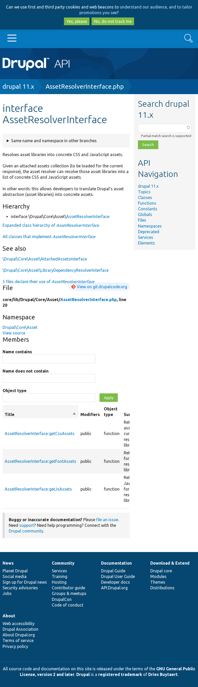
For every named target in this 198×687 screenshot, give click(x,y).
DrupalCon (62, 599)
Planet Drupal (15, 570)
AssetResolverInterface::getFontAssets (40, 461)
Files (142, 220)
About (9, 615)
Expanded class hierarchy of (51, 225)
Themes (157, 582)
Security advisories (20, 587)
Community (63, 563)
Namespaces (150, 226)
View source (14, 333)
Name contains (17, 351)
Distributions (162, 587)
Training (59, 576)
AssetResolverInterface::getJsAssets (38, 489)
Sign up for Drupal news (25, 582)
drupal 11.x (18, 86)
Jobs (7, 593)
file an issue (107, 519)
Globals (145, 214)
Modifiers (90, 414)
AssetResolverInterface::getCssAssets (40, 433)
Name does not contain (25, 371)
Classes (145, 197)
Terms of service (18, 640)
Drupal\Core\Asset (20, 327)
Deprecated (148, 231)
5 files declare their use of (48, 281)
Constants (147, 208)
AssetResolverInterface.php (85, 86)
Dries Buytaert (163, 674)
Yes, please (77, 21)
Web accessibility (19, 623)
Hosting (59, 582)
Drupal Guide (113, 570)
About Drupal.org (19, 634)
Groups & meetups (69, 593)
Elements (146, 243)
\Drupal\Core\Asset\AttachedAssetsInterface (45, 259)
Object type (15, 390)
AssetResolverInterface (87, 216)
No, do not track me (112, 21)
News (8, 563)
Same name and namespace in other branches (54, 140)
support (26, 525)
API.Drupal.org (114, 587)
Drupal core (161, 570)
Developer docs (115, 582)
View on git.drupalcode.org (102, 286)
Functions (147, 203)
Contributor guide (68, 587)
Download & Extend (169, 563)
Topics (144, 191)
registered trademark (120, 674)
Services (145, 237)
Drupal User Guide (118, 576)
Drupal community (26, 531)
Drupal (83, 674)
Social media (15, 576)
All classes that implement (49, 236)
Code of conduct (67, 605)
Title (40, 414)
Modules (158, 576)
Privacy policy (15, 646)
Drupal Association (20, 629)
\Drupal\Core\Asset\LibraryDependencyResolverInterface (56, 270)
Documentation (116, 563)
